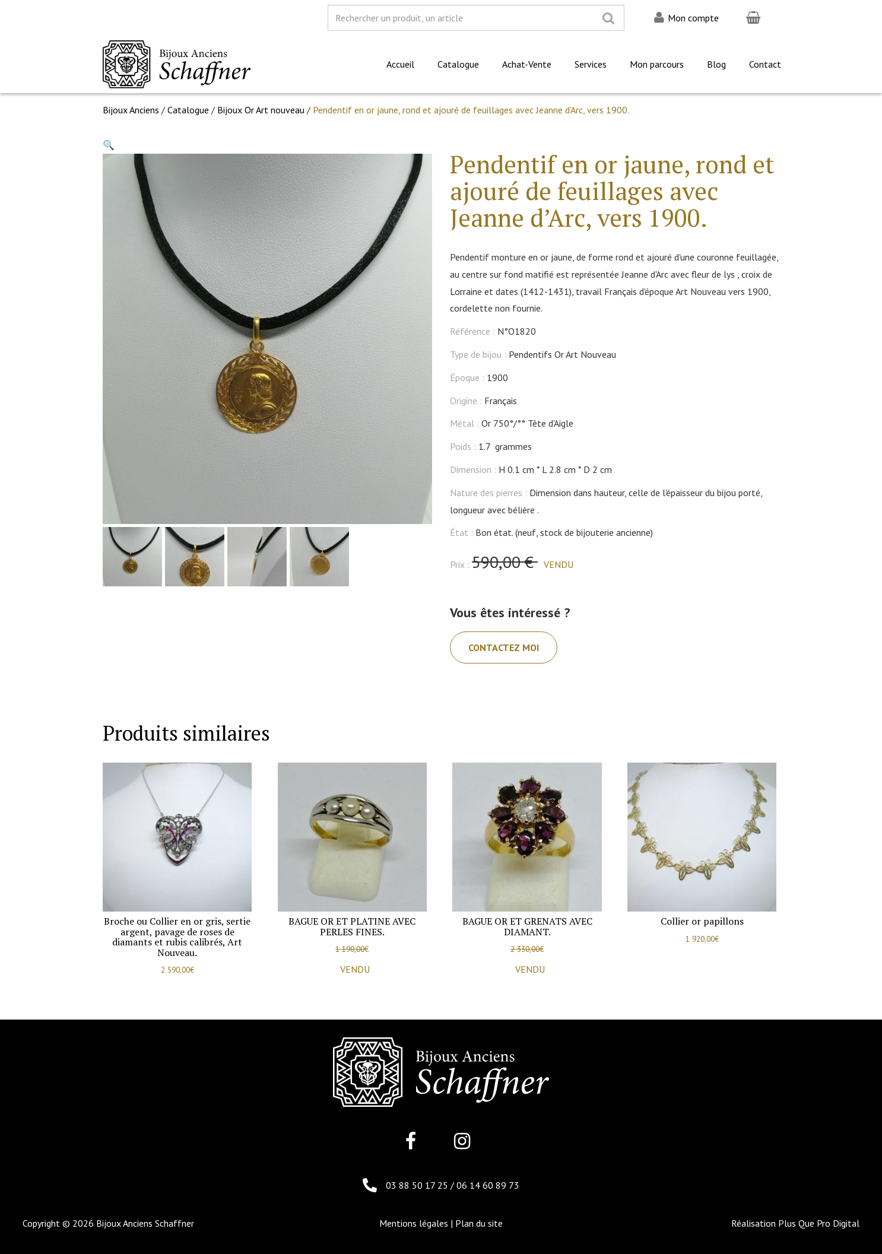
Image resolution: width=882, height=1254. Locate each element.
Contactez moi (503, 647)
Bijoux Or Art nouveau (260, 110)
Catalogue (188, 110)
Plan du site (479, 1223)
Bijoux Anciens (131, 110)
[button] (109, 145)
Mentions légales (413, 1223)
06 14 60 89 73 (487, 1185)
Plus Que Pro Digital (818, 1223)
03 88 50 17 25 (418, 1185)
